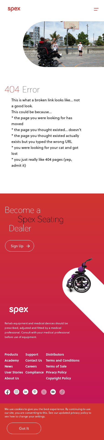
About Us (12, 378)
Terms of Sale (56, 366)
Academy (12, 360)
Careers (31, 366)
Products (11, 354)
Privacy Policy (56, 372)
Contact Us (33, 360)
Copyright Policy (58, 378)
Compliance (34, 372)
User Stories (14, 372)
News (9, 366)
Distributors (55, 354)
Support (31, 354)
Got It (24, 428)
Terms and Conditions (63, 360)
